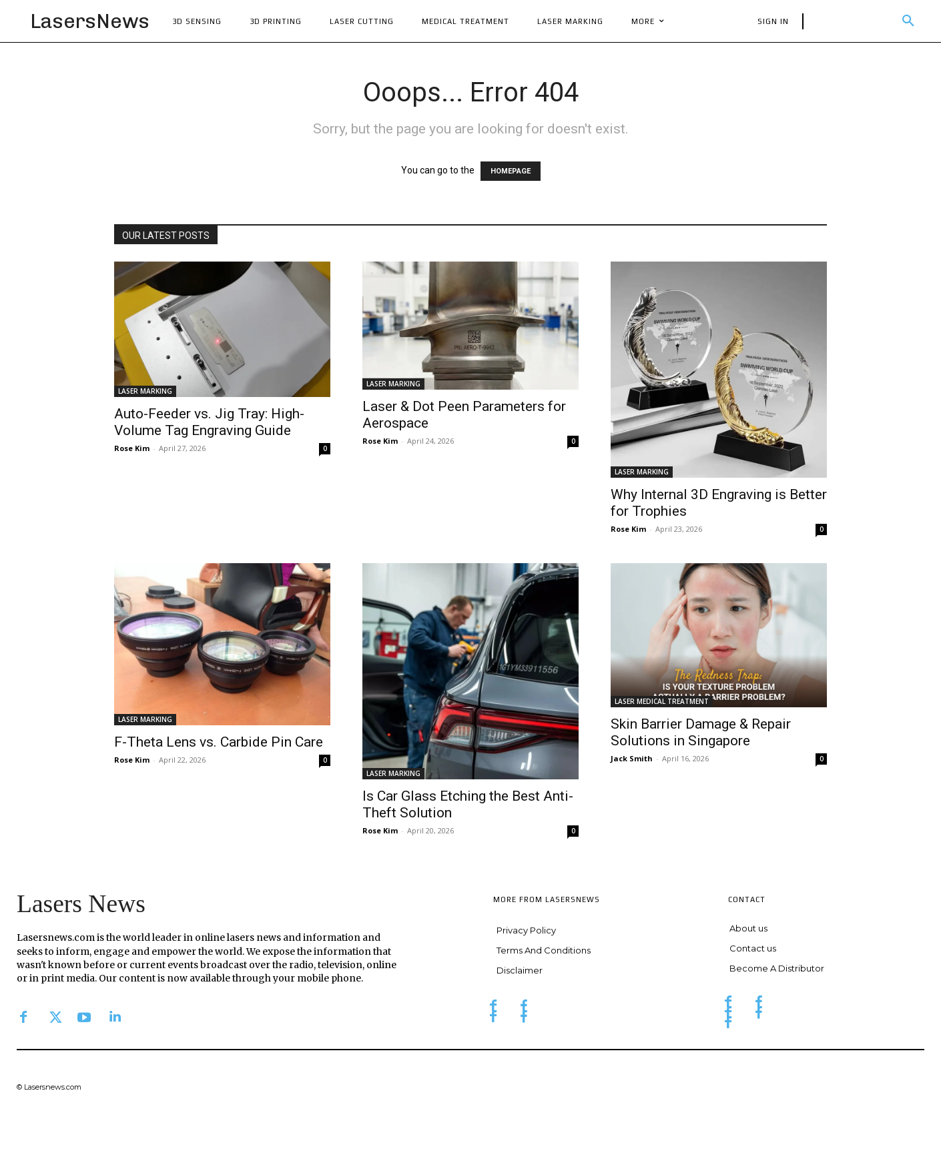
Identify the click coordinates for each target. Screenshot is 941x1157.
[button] (908, 21)
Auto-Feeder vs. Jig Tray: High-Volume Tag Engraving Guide (209, 422)
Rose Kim (131, 448)
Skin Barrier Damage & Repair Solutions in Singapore (701, 732)
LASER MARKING (145, 391)
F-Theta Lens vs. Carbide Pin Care (218, 742)
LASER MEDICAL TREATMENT (662, 701)
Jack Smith (632, 758)
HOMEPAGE (511, 171)
